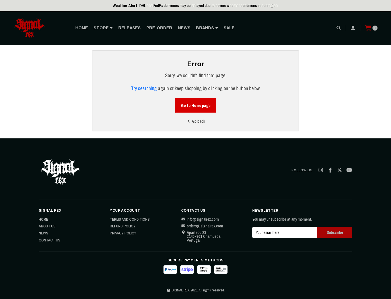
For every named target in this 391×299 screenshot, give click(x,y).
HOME (81, 28)
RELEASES (129, 28)
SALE (229, 28)
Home (43, 220)
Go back (195, 121)
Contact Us (49, 240)
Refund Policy (122, 226)
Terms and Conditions (130, 220)
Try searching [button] (144, 88)
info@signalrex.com (200, 219)
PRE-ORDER (159, 28)
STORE (103, 28)
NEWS (184, 28)
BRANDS (207, 28)
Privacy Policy (123, 233)
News (43, 233)
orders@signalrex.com (202, 226)
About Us (47, 226)
